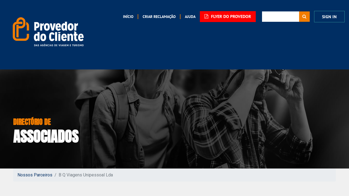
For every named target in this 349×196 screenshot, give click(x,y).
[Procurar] (304, 16)
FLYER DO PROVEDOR (227, 16)
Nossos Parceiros (34, 174)
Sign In (329, 17)
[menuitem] (128, 16)
